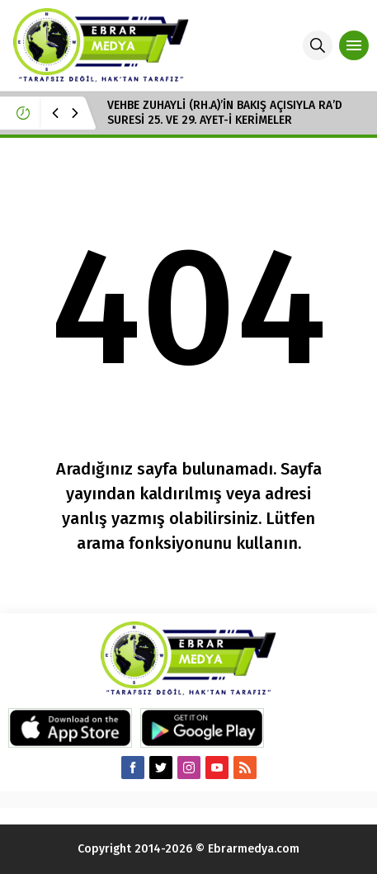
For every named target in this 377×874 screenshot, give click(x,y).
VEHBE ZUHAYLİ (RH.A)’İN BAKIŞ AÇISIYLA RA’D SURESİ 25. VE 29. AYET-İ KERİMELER (224, 112)
